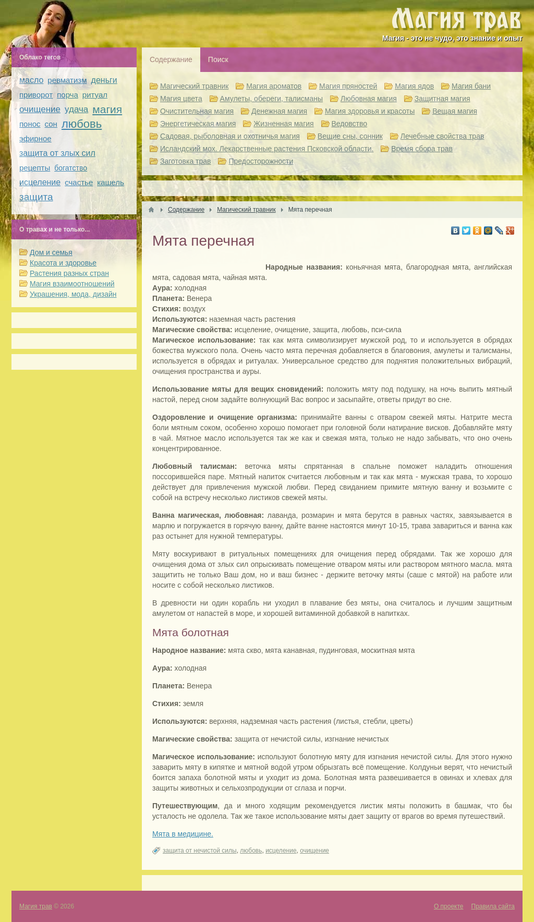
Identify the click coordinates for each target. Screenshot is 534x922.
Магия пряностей (348, 86)
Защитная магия (442, 98)
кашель (110, 182)
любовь (251, 850)
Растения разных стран (69, 273)
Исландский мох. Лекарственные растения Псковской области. (266, 148)
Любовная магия (369, 98)
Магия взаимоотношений (72, 284)
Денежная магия (279, 111)
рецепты (34, 167)
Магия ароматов (273, 86)
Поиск (218, 59)
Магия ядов (414, 86)
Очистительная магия (197, 111)
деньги (104, 80)
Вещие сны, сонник (350, 136)
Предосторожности (260, 161)
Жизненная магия (283, 123)
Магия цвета (181, 98)
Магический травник (194, 86)
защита (36, 196)
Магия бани (471, 86)
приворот (36, 94)
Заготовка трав (185, 161)
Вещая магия (454, 111)
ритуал (94, 94)
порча (67, 94)
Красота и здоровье (63, 263)
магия (107, 109)
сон (51, 123)
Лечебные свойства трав (442, 136)
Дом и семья (51, 252)
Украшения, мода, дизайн (73, 294)
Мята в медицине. (182, 834)
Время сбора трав (422, 148)
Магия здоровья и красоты (370, 111)
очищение (314, 850)
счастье (79, 182)
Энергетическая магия (198, 123)
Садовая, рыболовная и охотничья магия (230, 136)
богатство (70, 168)
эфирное (35, 138)
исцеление (280, 850)
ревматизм (67, 80)
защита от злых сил (57, 153)
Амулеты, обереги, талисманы (271, 98)
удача (76, 109)
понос (30, 123)
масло (31, 80)
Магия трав (35, 906)
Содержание (171, 59)
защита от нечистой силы (200, 850)
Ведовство (350, 123)
